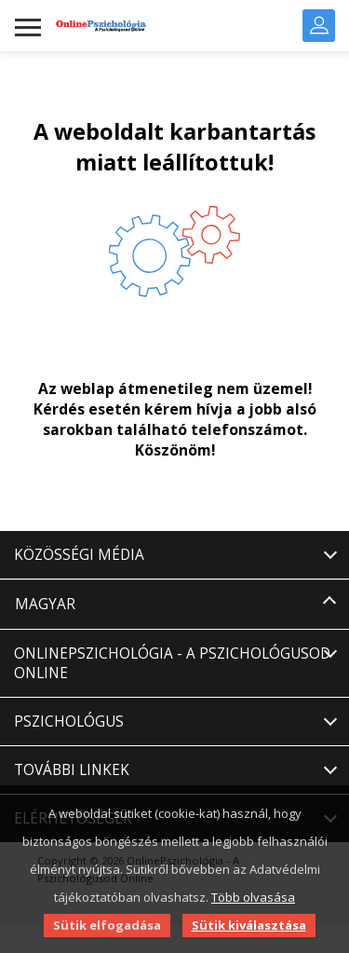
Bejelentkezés (319, 25)
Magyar (45, 604)
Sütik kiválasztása (249, 925)
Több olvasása (253, 897)
